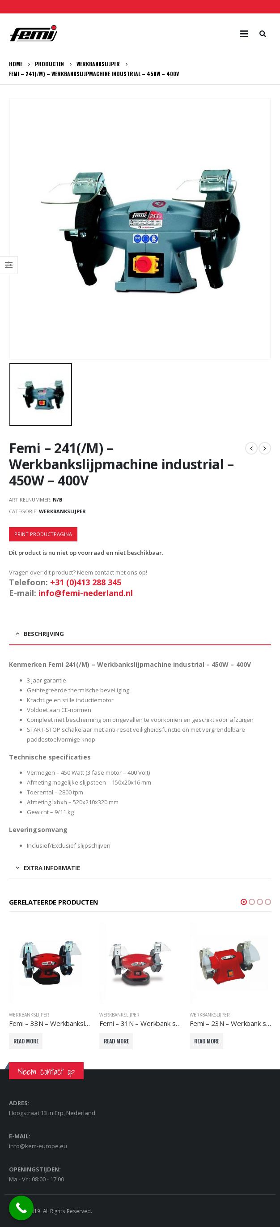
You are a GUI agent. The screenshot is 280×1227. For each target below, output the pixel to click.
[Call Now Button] (21, 1208)
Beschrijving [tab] (44, 634)
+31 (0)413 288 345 (85, 582)
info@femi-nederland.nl (85, 593)
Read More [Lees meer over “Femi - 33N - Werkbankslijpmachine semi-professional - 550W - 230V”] (25, 1041)
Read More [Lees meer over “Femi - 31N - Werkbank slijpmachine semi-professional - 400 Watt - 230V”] (116, 1041)
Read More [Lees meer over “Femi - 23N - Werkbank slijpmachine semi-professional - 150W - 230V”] (206, 1041)
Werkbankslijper (62, 511)
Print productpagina (43, 534)
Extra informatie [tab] (52, 868)
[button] (244, 902)
